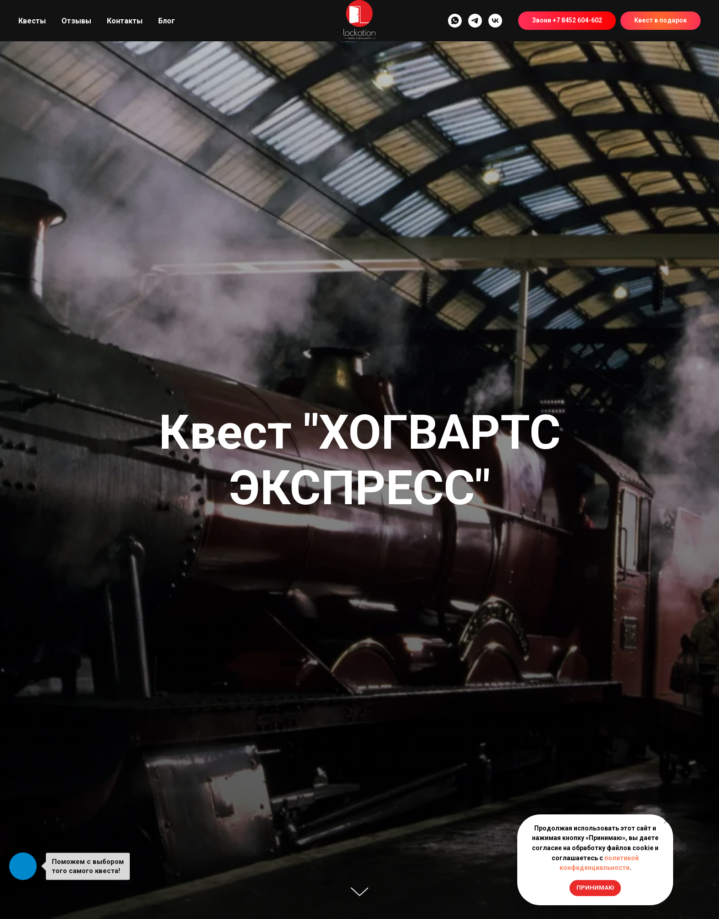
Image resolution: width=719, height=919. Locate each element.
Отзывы (76, 21)
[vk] (495, 21)
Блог (166, 21)
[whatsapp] (455, 21)
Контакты (125, 21)
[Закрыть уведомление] (666, 821)
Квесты (32, 21)
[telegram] (475, 21)
